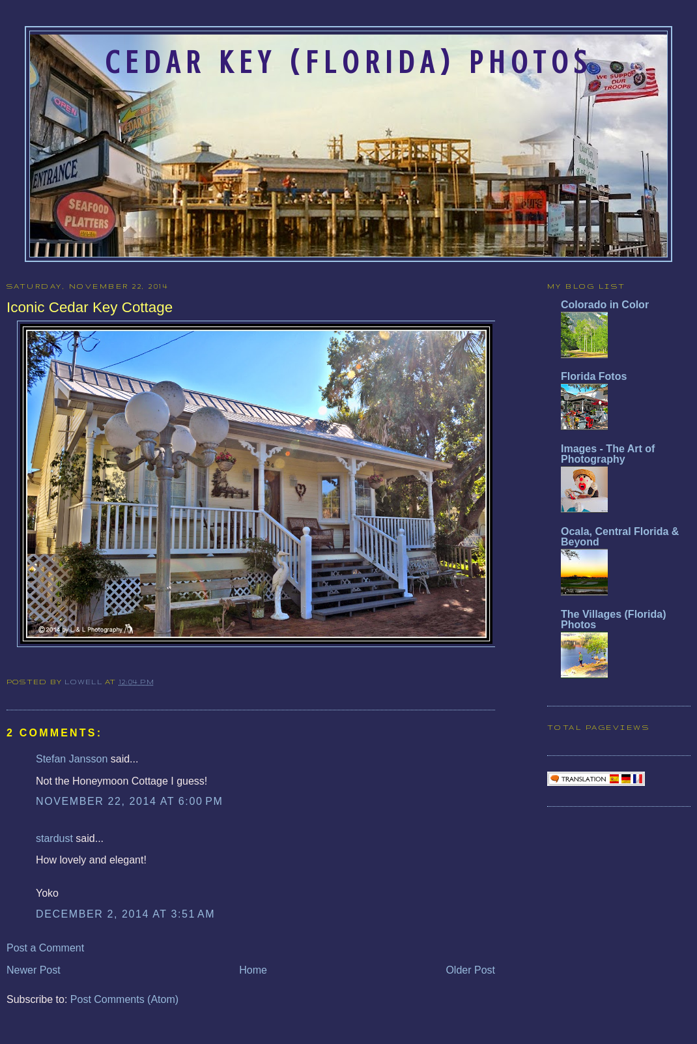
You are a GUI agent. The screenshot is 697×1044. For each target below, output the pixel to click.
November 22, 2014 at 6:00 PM (129, 801)
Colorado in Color (605, 304)
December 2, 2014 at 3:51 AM (125, 914)
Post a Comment (45, 947)
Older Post (470, 970)
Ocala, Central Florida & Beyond (620, 536)
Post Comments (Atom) (124, 999)
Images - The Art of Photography (608, 454)
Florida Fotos (594, 376)
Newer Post (34, 970)
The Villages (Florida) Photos (613, 619)
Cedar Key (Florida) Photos (348, 62)
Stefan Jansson (71, 758)
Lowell (84, 682)
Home (253, 970)
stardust (54, 838)
